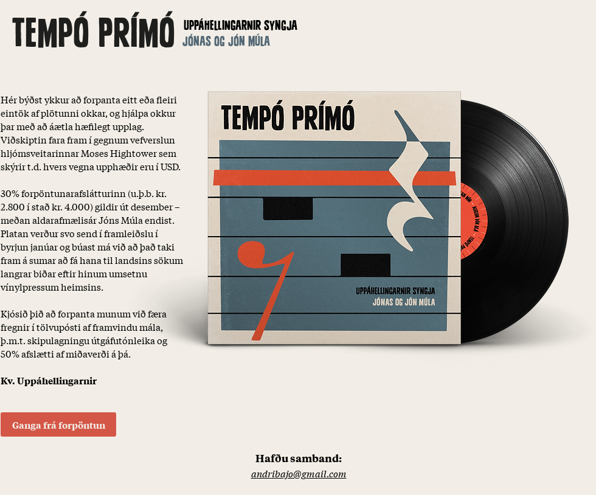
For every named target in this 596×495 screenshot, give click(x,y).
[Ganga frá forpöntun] (58, 424)
